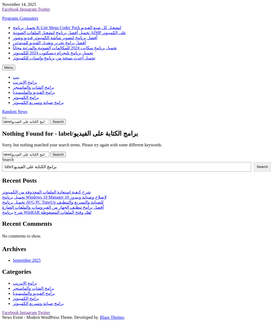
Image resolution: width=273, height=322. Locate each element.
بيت (16, 77)
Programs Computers (20, 18)
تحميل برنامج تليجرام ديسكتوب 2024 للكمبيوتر (53, 53)
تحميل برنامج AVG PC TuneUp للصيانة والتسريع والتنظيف (52, 202)
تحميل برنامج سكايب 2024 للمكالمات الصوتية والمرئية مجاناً (65, 48)
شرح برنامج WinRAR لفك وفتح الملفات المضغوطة (46, 212)
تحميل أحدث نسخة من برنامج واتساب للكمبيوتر (54, 58)
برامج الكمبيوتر (26, 97)
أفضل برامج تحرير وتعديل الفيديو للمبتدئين (49, 43)
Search (8, 159)
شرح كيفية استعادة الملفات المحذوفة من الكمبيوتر (46, 192)
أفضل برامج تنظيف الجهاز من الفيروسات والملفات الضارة (53, 207)
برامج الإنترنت (25, 82)
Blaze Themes (112, 317)
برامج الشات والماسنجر (33, 87)
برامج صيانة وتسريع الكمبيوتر (38, 102)
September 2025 (27, 260)
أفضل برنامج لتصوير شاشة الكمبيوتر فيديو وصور (55, 37)
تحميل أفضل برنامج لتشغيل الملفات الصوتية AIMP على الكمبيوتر (69, 32)
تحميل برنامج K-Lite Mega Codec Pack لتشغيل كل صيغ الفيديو (67, 27)
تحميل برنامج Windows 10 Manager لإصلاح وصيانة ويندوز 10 (54, 197)
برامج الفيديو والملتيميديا (34, 92)
